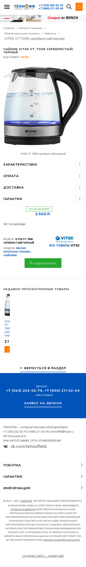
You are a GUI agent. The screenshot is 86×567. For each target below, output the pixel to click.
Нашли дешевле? (39, 209)
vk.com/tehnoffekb (25, 446)
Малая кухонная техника (21, 33)
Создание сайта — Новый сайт (43, 556)
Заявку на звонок (43, 403)
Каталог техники (30, 28)
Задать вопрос (43, 262)
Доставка (13, 187)
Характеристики (20, 164)
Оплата (11, 176)
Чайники (50, 33)
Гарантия (12, 199)
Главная (9, 28)
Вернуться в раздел (43, 368)
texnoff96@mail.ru (61, 432)
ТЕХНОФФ (26, 501)
